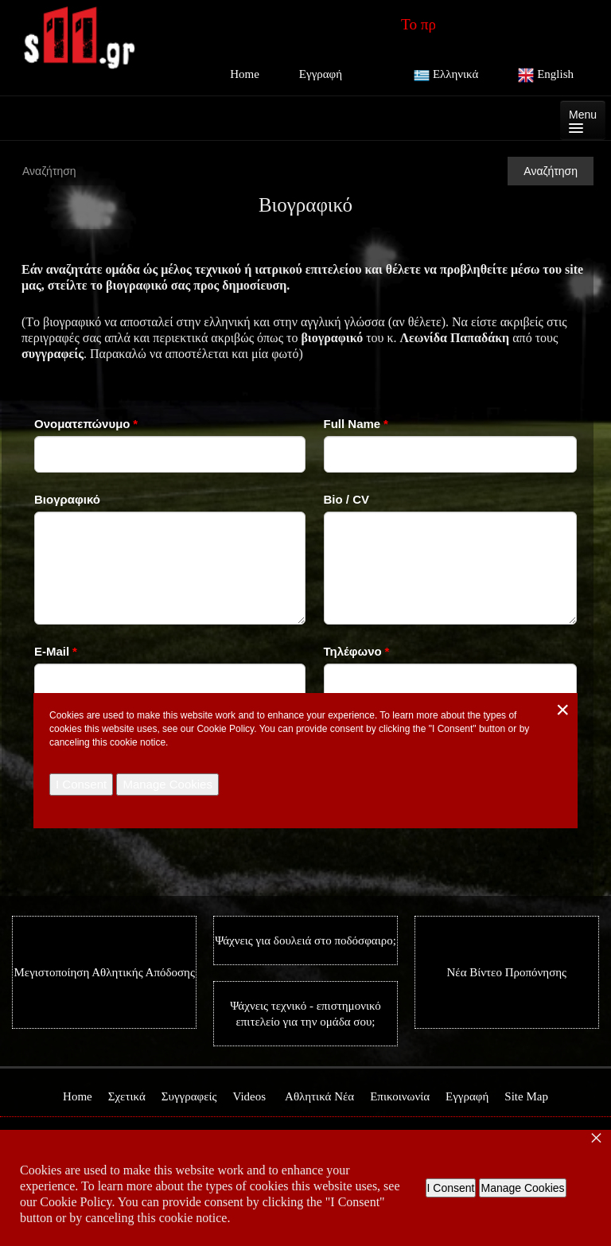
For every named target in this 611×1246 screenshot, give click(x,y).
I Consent (451, 1188)
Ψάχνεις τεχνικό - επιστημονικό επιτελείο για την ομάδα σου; (305, 1013)
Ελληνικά (446, 76)
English (546, 76)
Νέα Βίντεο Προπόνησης (507, 972)
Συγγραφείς (189, 1096)
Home (244, 74)
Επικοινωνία (400, 1096)
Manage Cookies (522, 1188)
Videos (249, 1096)
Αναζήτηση (550, 171)
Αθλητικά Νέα (319, 1096)
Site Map (526, 1096)
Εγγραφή (320, 74)
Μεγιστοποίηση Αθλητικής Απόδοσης (104, 972)
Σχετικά (127, 1096)
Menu (583, 120)
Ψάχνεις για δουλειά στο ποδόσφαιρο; (305, 940)
